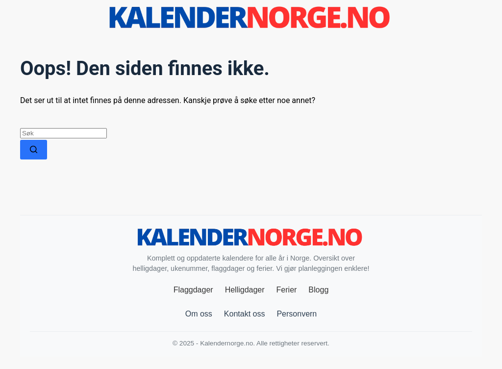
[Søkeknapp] (33, 149)
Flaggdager (193, 290)
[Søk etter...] (63, 133)
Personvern (296, 314)
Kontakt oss (244, 314)
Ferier (286, 290)
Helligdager (245, 290)
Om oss (198, 314)
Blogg (318, 290)
